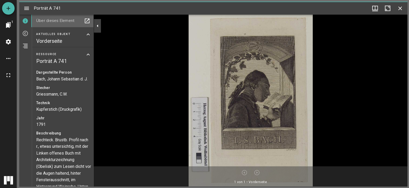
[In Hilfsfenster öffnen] (87, 21)
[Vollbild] (8, 75)
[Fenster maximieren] (387, 8)
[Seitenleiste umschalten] (26, 8)
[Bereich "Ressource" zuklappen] (88, 54)
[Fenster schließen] (400, 8)
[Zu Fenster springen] (8, 25)
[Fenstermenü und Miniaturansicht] (375, 8)
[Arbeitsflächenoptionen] (8, 58)
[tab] (25, 21)
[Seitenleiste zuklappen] (97, 26)
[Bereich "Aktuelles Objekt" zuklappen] (88, 34)
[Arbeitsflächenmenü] (8, 42)
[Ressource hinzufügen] (8, 8)
